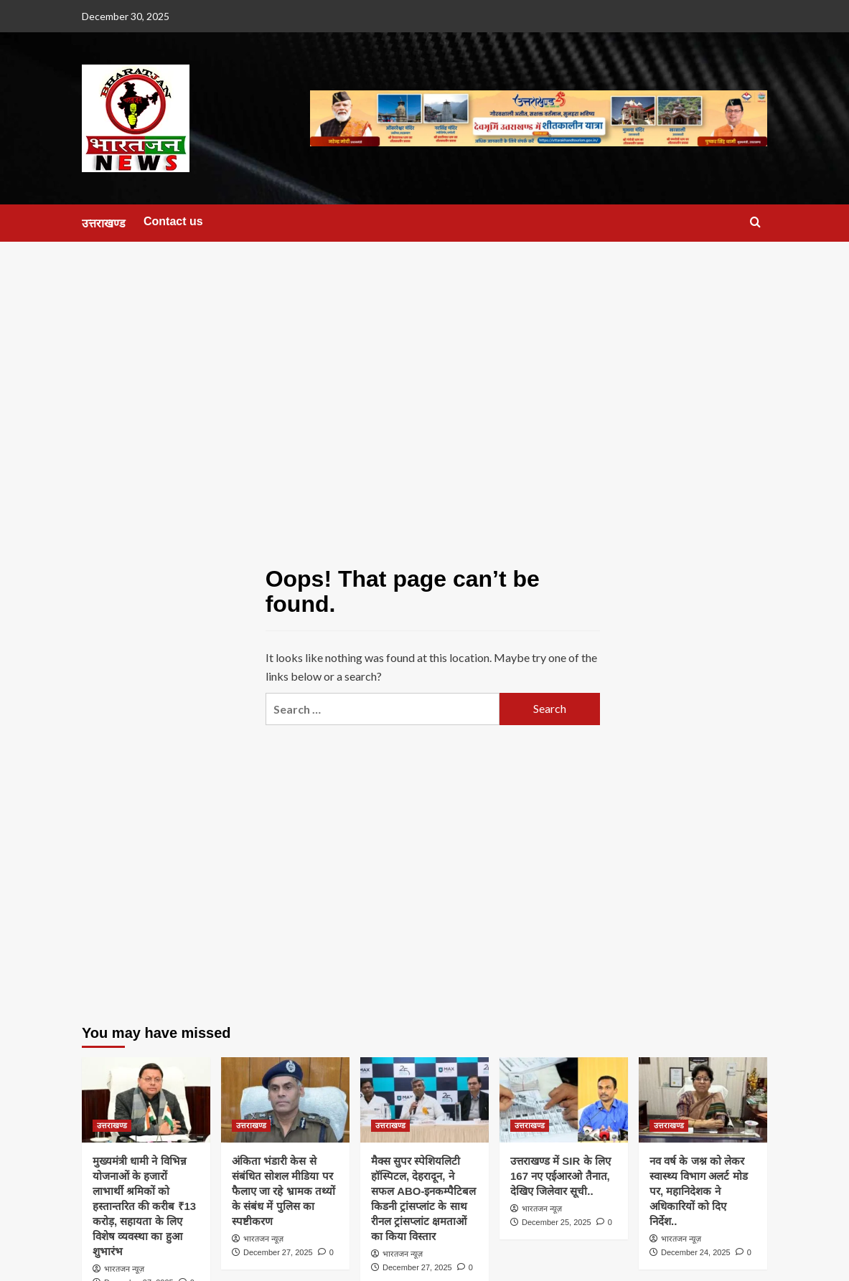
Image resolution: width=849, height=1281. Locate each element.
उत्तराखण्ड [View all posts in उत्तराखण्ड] (112, 1125)
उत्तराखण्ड (104, 223)
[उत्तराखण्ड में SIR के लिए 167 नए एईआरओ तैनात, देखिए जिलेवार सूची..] (563, 1100)
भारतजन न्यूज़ (124, 1269)
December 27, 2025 (278, 1252)
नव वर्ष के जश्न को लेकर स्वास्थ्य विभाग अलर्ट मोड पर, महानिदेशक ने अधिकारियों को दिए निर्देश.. (698, 1191)
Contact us (173, 221)
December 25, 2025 (556, 1222)
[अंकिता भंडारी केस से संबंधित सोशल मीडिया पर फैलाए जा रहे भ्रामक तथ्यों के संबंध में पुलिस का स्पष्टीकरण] (285, 1100)
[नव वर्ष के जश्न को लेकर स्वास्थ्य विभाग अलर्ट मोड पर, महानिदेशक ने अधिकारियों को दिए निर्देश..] (703, 1100)
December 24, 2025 (696, 1252)
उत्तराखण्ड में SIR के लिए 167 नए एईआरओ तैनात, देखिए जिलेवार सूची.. (560, 1176)
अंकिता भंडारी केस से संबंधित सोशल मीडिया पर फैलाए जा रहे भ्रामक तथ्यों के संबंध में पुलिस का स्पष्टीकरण (283, 1191)
